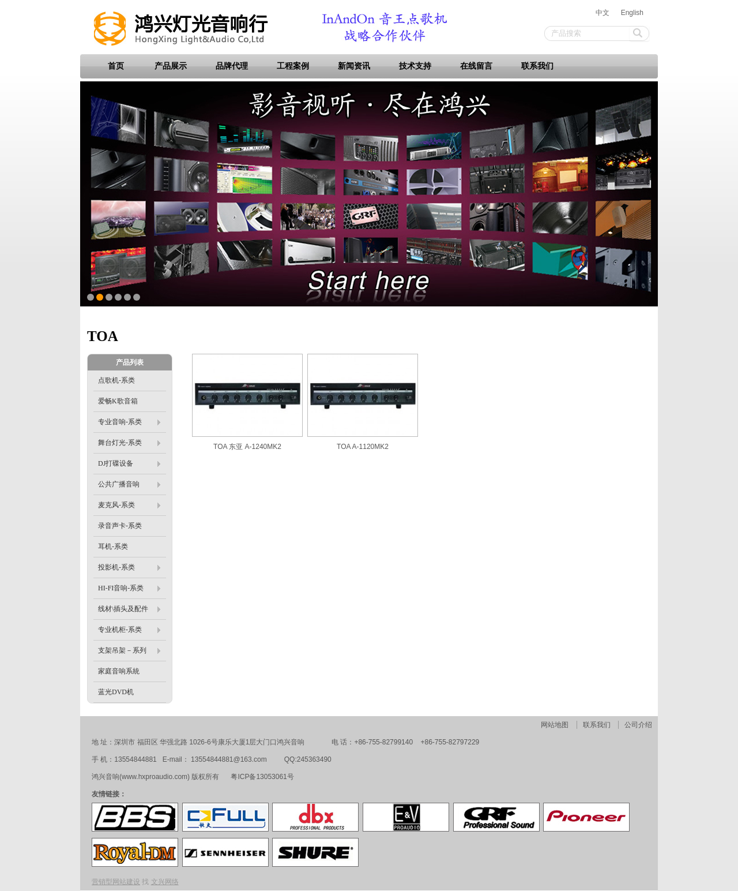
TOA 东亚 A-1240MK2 (247, 447)
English (632, 13)
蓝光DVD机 (116, 692)
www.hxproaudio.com (154, 777)
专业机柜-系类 (129, 630)
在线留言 (476, 66)
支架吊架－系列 (129, 650)
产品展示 (171, 66)
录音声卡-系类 (120, 526)
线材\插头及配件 (129, 609)
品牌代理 (232, 66)
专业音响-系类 (129, 422)
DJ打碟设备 (129, 463)
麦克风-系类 (129, 505)
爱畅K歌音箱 (118, 401)
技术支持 (415, 66)
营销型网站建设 (116, 882)
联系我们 (537, 66)
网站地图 (554, 725)
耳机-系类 (113, 546)
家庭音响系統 (119, 671)
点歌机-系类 (116, 380)
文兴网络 (165, 882)
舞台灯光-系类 (129, 443)
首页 (116, 66)
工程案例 (293, 66)
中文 (602, 13)
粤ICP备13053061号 (261, 777)
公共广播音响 (129, 484)
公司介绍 (638, 725)
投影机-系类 (129, 567)
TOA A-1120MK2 (363, 447)
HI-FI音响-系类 (129, 588)
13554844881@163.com (229, 759)
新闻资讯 (354, 66)
